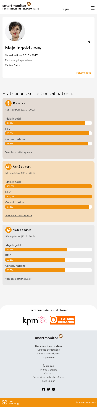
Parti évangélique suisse (18, 60)
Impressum (48, 357)
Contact (48, 373)
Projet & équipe (48, 369)
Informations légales (48, 353)
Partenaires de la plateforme (48, 377)
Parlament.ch (83, 73)
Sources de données (48, 350)
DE (63, 9)
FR (67, 9)
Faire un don (48, 381)
